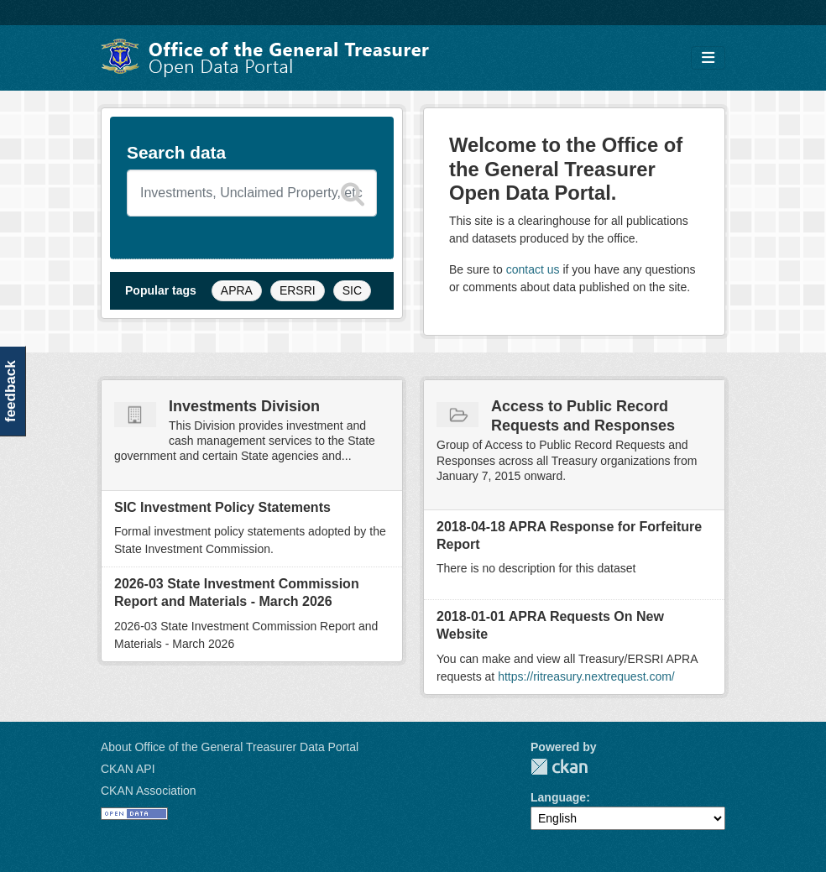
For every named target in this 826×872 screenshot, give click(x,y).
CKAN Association (148, 790)
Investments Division (244, 406)
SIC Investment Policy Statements (222, 507)
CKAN (559, 766)
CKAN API (128, 768)
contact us (533, 269)
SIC (352, 290)
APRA (237, 290)
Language (558, 797)
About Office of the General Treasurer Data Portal (229, 747)
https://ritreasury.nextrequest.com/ (586, 676)
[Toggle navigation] (708, 58)
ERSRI (298, 290)
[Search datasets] (252, 193)
